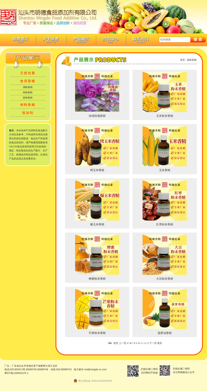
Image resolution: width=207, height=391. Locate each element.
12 (144, 343)
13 (147, 343)
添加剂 (28, 113)
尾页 (159, 343)
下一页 (153, 343)
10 (139, 343)
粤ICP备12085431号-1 (16, 373)
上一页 (122, 343)
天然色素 (27, 73)
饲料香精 (27, 105)
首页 (182, 59)
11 (142, 343)
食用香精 (27, 81)
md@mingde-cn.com (95, 369)
